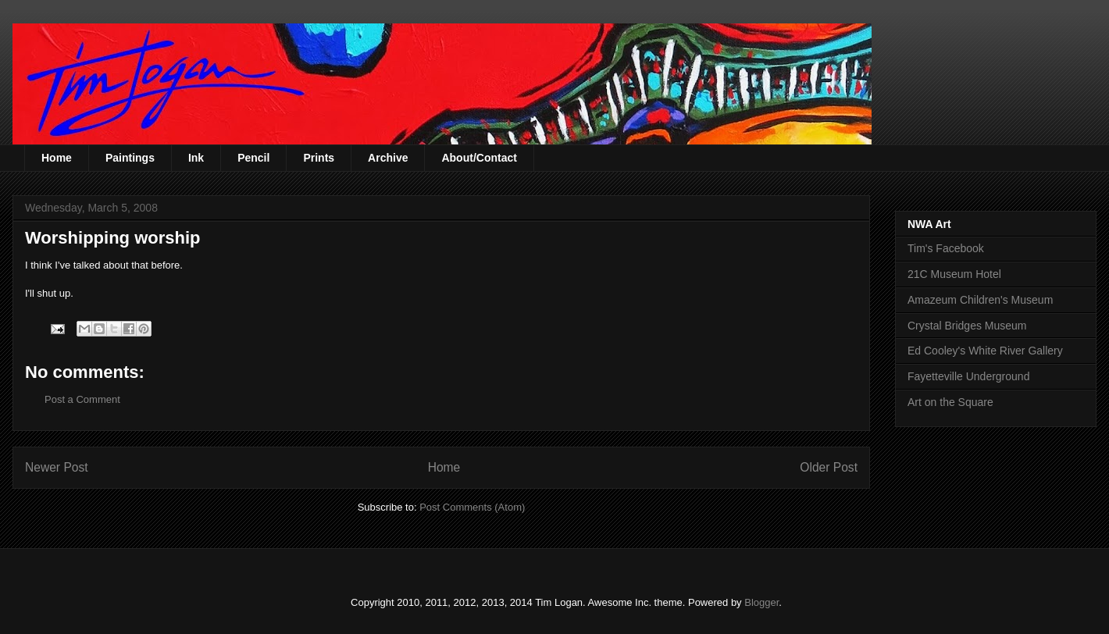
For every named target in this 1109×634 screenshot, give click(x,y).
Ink (196, 157)
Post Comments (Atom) (472, 507)
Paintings (130, 157)
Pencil (253, 157)
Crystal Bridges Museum (967, 325)
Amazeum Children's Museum (980, 300)
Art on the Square (950, 402)
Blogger (761, 602)
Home (56, 157)
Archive (388, 157)
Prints (318, 157)
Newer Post (56, 467)
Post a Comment (82, 399)
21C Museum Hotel (954, 274)
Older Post (829, 467)
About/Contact (478, 157)
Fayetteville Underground (968, 376)
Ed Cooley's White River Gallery (985, 350)
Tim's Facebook (946, 248)
